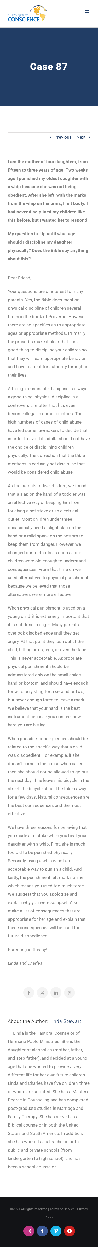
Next (81, 137)
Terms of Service (62, 1209)
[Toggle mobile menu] (87, 12)
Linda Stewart (65, 1021)
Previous (63, 137)
